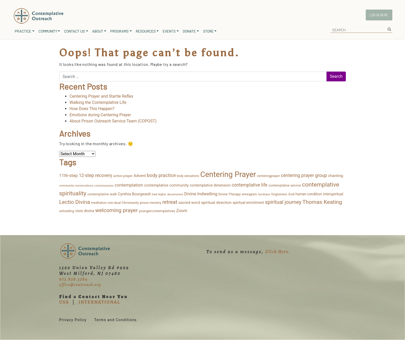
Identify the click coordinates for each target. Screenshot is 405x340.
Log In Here (379, 15)
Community (47, 31)
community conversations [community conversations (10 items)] (76, 185)
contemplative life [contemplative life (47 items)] (249, 185)
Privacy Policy (73, 320)
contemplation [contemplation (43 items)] (129, 185)
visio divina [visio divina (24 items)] (84, 210)
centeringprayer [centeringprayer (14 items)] (268, 176)
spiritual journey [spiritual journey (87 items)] (283, 202)
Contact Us (74, 31)
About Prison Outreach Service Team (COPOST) (113, 121)
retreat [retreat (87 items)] (169, 202)
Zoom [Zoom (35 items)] (181, 210)
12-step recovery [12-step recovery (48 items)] (95, 175)
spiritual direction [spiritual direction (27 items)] (216, 202)
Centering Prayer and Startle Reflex (101, 96)
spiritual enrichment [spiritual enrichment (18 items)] (248, 202)
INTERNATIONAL (99, 302)
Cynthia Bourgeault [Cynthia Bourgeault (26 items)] (134, 194)
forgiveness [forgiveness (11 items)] (279, 194)
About (97, 31)
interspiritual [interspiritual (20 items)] (333, 194)
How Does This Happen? (91, 108)
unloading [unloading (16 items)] (66, 211)
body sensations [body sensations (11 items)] (188, 176)
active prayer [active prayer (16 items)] (123, 176)
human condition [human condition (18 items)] (308, 194)
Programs (119, 31)
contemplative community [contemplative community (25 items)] (166, 185)
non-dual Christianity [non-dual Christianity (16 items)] (123, 203)
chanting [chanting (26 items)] (335, 175)
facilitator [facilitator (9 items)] (264, 194)
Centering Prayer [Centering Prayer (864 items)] (228, 174)
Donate (189, 31)
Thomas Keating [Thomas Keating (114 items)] (322, 202)
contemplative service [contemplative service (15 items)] (284, 185)
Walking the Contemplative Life (97, 102)
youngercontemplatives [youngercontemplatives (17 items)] (157, 211)
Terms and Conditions (115, 320)
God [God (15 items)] (291, 194)
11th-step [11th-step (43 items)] (68, 175)
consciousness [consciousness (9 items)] (103, 185)
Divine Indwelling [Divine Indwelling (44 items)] (200, 193)
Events (169, 31)
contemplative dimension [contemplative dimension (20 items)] (210, 185)
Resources (146, 31)
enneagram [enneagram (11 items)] (249, 194)
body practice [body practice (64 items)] (161, 175)
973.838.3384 (73, 279)
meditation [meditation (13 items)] (99, 203)
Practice (23, 31)
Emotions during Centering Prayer (100, 114)
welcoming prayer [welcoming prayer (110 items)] (116, 210)
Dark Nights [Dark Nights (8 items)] (159, 194)
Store (208, 31)
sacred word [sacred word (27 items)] (189, 202)
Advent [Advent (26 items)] (140, 175)
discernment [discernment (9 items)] (175, 194)
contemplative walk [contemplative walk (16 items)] (102, 194)
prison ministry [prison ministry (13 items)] (150, 203)
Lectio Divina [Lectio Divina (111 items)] (74, 202)
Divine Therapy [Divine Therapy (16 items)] (230, 194)
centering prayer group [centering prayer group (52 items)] (304, 175)
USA (64, 302)
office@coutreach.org (80, 285)
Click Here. (277, 252)
